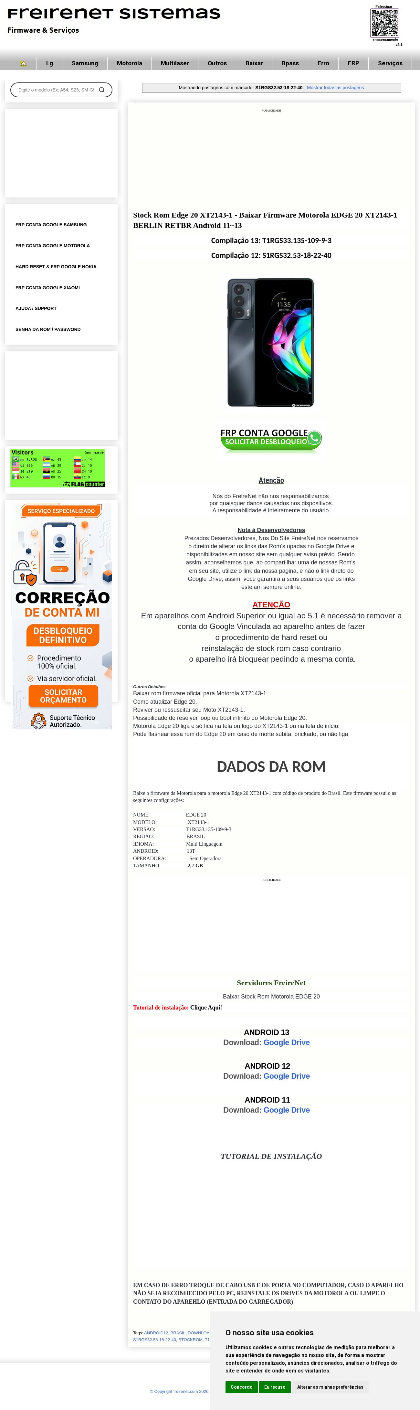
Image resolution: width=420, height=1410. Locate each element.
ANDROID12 (156, 1332)
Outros (217, 63)
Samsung (85, 63)
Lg (49, 63)
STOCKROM (190, 1339)
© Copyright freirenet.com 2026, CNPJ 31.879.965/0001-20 (205, 1391)
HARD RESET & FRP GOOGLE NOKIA (56, 266)
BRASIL (178, 1332)
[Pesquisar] (102, 89)
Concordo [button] (242, 1387)
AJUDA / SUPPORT (36, 308)
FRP (353, 63)
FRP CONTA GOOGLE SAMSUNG (51, 224)
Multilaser (175, 63)
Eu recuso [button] (275, 1387)
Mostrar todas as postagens (335, 87)
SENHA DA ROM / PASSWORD (48, 329)
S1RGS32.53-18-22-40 (154, 1339)
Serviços (390, 63)
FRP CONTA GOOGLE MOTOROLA (53, 245)
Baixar (254, 63)
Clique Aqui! (206, 1007)
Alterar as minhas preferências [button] (330, 1387)
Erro (323, 63)
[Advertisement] (271, 158)
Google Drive (286, 1042)
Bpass (290, 63)
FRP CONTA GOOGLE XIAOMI (48, 287)
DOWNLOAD (200, 1332)
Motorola (129, 63)
